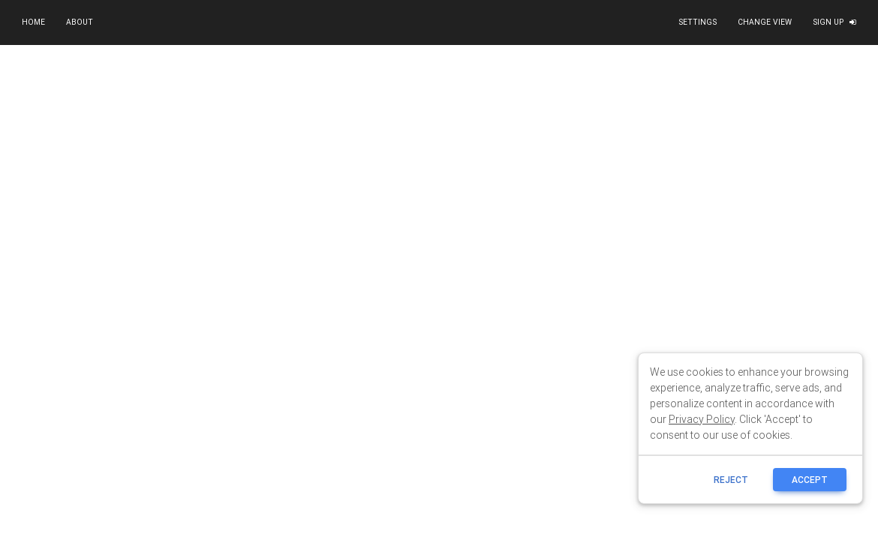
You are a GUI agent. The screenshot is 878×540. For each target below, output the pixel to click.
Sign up (834, 22)
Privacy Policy (702, 419)
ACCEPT (810, 479)
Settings (697, 22)
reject (731, 479)
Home (33, 22)
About (79, 22)
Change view (765, 22)
